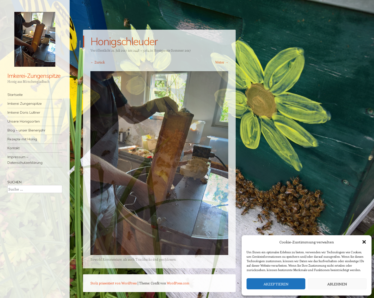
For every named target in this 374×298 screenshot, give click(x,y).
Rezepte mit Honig (22, 139)
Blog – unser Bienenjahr (26, 130)
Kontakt (13, 148)
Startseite (15, 94)
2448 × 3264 (141, 50)
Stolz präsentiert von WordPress (113, 283)
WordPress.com (178, 283)
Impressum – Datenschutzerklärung (24, 160)
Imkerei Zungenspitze (24, 103)
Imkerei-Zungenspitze (34, 75)
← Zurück (97, 62)
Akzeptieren (276, 283)
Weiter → (221, 62)
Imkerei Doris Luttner (23, 112)
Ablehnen (337, 283)
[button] (364, 241)
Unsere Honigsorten (23, 121)
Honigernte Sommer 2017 (172, 50)
